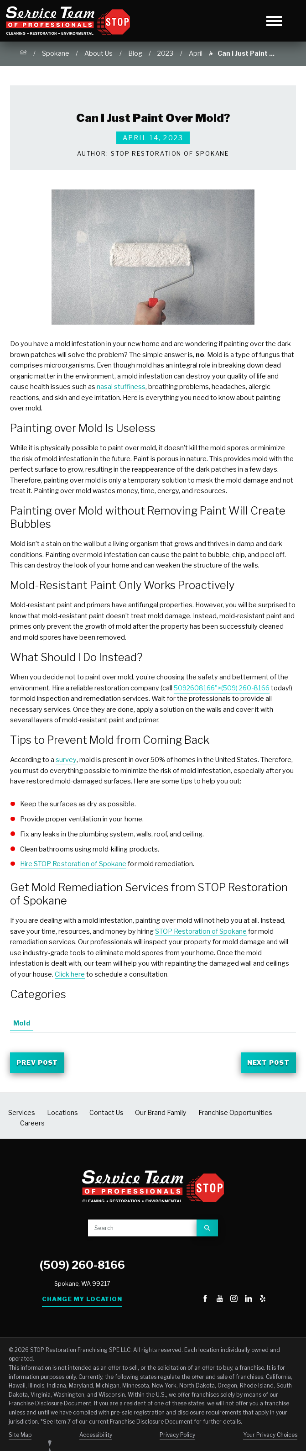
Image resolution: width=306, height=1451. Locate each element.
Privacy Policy (177, 1436)
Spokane (55, 53)
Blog (135, 53)
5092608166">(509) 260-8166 (222, 688)
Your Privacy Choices (270, 1436)
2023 (165, 53)
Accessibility (95, 1436)
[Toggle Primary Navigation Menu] (274, 20)
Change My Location (82, 1300)
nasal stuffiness (121, 387)
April (195, 53)
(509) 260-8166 (82, 1266)
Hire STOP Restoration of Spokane (73, 864)
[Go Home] (23, 54)
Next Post (266, 1063)
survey (66, 760)
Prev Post (39, 1063)
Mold (21, 1023)
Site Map (20, 1436)
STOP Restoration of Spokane (201, 931)
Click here (70, 974)
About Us (98, 53)
